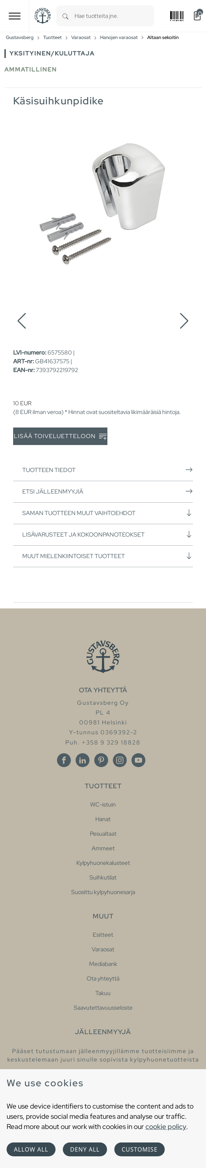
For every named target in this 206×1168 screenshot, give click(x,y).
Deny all (85, 1149)
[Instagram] (120, 760)
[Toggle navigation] (14, 16)
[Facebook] (64, 760)
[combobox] (114, 15)
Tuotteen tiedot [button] (107, 470)
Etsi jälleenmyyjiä (107, 491)
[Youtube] (138, 760)
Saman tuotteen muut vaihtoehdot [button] (107, 513)
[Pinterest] (101, 760)
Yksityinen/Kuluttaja (52, 53)
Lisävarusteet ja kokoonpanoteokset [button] (107, 534)
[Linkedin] (82, 760)
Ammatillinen (30, 69)
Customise (139, 1149)
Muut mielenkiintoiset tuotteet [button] (107, 556)
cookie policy (165, 1126)
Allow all (31, 1149)
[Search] (65, 15)
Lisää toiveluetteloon (60, 436)
